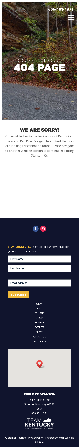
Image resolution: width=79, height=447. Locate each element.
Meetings (39, 341)
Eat (39, 308)
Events (39, 327)
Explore (39, 313)
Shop (39, 318)
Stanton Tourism (17, 437)
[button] (40, 364)
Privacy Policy (35, 437)
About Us (39, 336)
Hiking (39, 322)
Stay (39, 303)
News (39, 332)
